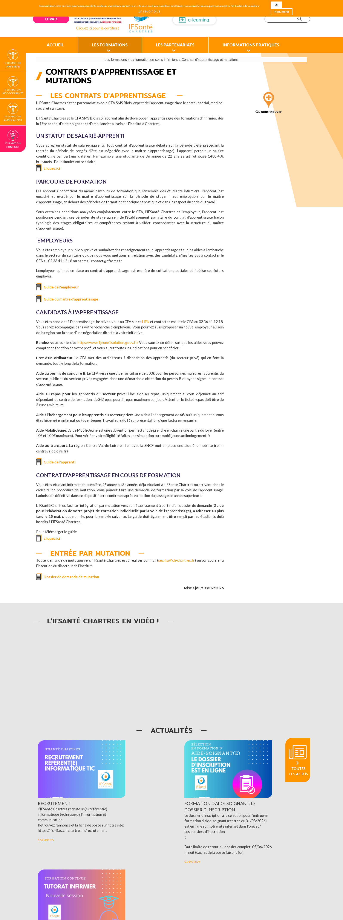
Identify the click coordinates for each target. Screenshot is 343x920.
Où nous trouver (268, 110)
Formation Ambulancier (13, 118)
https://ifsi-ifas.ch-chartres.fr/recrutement (72, 824)
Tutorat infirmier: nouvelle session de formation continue (235, 797)
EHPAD (51, 19)
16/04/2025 (46, 834)
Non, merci (281, 11)
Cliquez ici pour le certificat (98, 28)
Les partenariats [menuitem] (184, 43)
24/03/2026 (209, 852)
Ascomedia (252, 905)
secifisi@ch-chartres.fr (176, 559)
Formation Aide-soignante (12, 91)
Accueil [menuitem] (57, 43)
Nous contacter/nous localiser (144, 905)
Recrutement (54, 791)
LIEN (149, 320)
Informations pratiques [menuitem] (265, 43)
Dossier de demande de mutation (72, 575)
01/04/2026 (127, 861)
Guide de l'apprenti (59, 460)
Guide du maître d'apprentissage (71, 298)
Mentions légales (184, 905)
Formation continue (13, 145)
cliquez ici (52, 167)
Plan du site (210, 905)
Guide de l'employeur (61, 286)
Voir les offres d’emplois (209, 884)
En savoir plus (149, 11)
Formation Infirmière (13, 64)
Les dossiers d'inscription (139, 825)
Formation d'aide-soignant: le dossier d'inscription (152, 794)
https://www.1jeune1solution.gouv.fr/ (107, 341)
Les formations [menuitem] (115, 43)
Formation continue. (217, 842)
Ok (276, 4)
